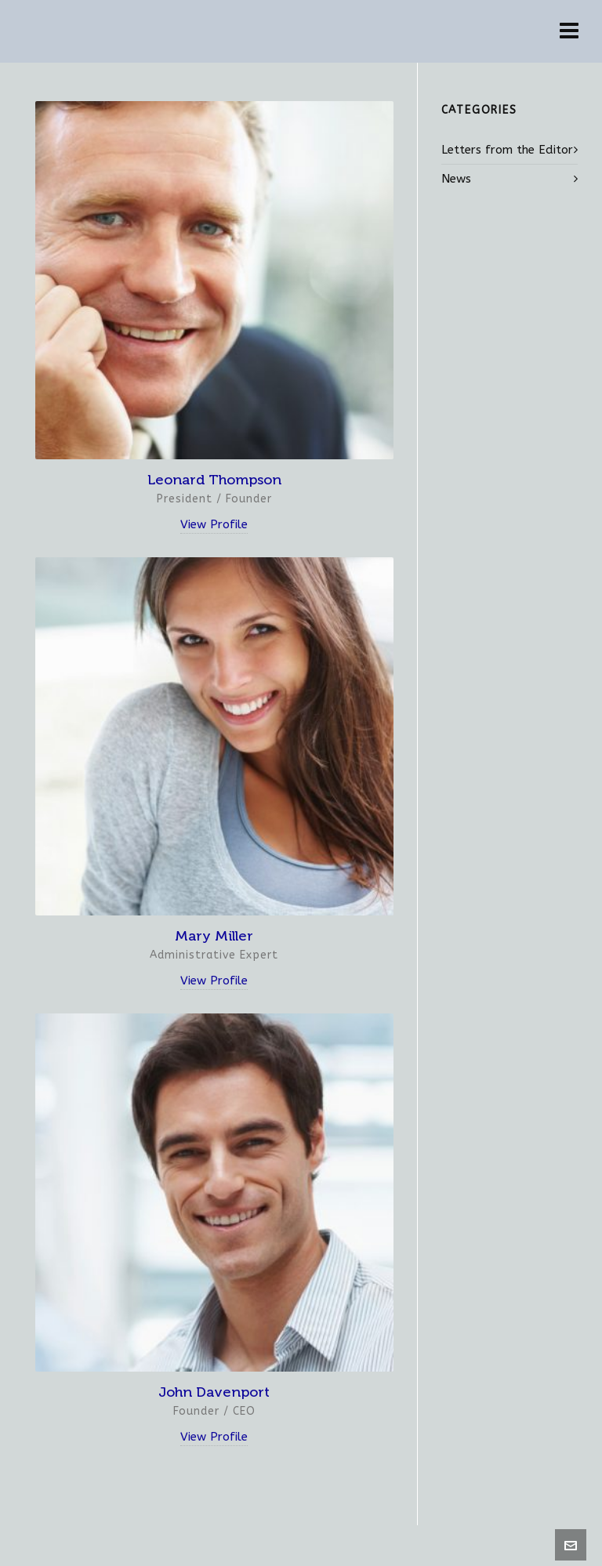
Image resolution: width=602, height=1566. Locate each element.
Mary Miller (214, 936)
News (456, 179)
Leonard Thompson (214, 480)
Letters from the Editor (507, 150)
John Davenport (214, 1392)
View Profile (214, 524)
